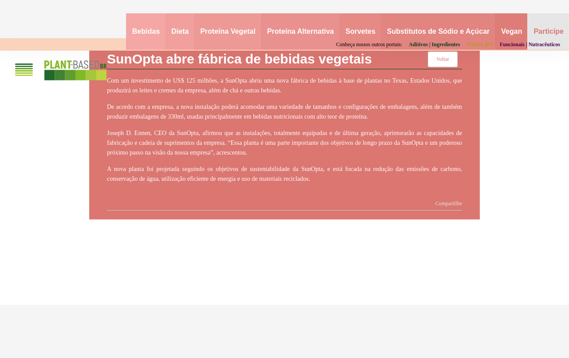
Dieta (180, 31)
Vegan (511, 31)
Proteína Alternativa (300, 31)
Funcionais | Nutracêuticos (530, 44)
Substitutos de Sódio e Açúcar (438, 31)
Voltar (442, 59)
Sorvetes (360, 31)
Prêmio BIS (479, 44)
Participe (548, 31)
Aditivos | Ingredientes (434, 44)
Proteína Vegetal (228, 31)
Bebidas (146, 31)
